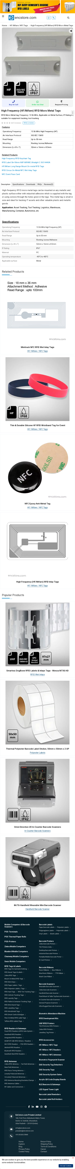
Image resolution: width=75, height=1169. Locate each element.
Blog (20, 1147)
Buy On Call (13, 103)
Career (43, 1149)
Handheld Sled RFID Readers (14, 1054)
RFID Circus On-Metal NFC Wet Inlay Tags (19, 170)
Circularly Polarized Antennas (14, 1077)
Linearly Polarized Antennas (14, 1074)
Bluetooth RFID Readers (12, 1051)
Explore (22, 1144)
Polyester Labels (37, 752)
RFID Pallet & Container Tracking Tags (17, 1001)
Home (4, 25)
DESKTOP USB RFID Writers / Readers (17, 1041)
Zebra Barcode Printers (47, 944)
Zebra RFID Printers (46, 1029)
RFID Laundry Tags (11, 998)
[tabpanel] (37, 63)
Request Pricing (61, 103)
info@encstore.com (22, 1128)
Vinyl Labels (43, 934)
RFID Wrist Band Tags (12, 1005)
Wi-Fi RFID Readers (11, 1044)
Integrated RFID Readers (13, 1038)
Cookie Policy (24, 1152)
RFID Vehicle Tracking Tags (14, 995)
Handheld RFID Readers (12, 1034)
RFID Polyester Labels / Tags (14, 988)
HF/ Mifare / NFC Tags (19, 25)
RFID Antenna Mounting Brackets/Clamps (19, 1080)
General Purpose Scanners (48, 1003)
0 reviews (17, 123)
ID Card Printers (44, 960)
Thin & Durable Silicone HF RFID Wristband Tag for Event (37, 425)
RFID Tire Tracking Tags (26, 992)
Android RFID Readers (12, 1047)
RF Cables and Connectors (13, 1087)
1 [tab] (35, 95)
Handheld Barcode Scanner (37, 909)
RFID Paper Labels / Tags (13, 985)
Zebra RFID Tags (10, 975)
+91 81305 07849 (21, 1135)
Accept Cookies (65, 1166)
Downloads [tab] (30, 184)
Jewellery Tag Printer (46, 1032)
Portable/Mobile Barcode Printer (50, 957)
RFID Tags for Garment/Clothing (15, 969)
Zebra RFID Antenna (11, 1064)
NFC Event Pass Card (11, 174)
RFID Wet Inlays (37, 674)
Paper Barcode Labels (46, 927)
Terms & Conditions (48, 1147)
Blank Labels (54, 934)
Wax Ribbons (56, 970)
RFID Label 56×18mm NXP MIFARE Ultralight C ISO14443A (26, 162)
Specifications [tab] (18, 184)
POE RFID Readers (26, 1044)
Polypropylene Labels (46, 930)
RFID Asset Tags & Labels (13, 972)
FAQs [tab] (40, 184)
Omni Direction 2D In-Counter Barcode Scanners (37, 827)
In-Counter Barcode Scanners (37, 831)
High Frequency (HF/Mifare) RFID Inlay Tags (37, 581)
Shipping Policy (47, 1144)
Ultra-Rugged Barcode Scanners (50, 1006)
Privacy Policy (24, 1149)
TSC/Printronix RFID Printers (49, 1026)
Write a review (29, 123)
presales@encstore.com (24, 1131)
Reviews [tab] (48, 184)
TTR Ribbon (59, 973)
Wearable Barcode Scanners (49, 986)
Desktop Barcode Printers (48, 950)
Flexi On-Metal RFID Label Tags (15, 1018)
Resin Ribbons (44, 970)
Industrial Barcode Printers (48, 953)
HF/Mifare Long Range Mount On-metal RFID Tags (23, 166)
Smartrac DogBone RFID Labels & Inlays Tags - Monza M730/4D (37, 670)
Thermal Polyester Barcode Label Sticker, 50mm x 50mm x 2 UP (37, 749)
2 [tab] (39, 95)
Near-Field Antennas (11, 1067)
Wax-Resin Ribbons (46, 973)
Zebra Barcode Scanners (48, 990)
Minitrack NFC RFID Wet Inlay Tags (37, 347)
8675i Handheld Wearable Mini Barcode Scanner (37, 905)
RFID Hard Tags (9, 992)
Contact (44, 1152)
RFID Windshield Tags (12, 1011)
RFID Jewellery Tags (11, 1008)
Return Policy (46, 1142)
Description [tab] (5, 184)
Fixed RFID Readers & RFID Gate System (18, 1031)
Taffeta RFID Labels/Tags (13, 1021)
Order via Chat (37, 103)
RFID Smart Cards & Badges (14, 1014)
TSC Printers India (45, 947)
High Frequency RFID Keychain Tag (16, 158)
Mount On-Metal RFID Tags (13, 979)
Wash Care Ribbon (45, 977)
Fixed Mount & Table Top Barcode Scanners (54, 996)
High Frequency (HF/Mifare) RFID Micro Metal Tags (52, 25)
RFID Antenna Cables (11, 1083)
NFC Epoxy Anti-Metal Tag (37, 503)
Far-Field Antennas (27, 1064)
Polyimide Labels (62, 930)
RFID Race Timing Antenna (13, 1070)
